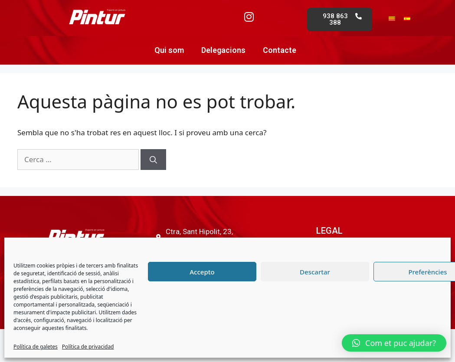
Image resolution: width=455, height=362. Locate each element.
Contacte (279, 50)
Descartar (315, 271)
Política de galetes (35, 346)
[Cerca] (153, 159)
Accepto (202, 271)
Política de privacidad (88, 346)
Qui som (169, 50)
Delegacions (223, 50)
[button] (394, 343)
